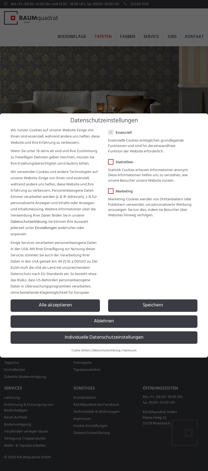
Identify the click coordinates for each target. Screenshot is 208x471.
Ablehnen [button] (104, 321)
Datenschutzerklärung (29, 222)
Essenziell (121, 133)
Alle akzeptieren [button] (55, 305)
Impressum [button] (129, 350)
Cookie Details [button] (81, 350)
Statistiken (122, 162)
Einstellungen (46, 228)
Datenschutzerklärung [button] (106, 350)
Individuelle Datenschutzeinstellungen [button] (104, 337)
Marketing (122, 191)
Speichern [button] (153, 305)
